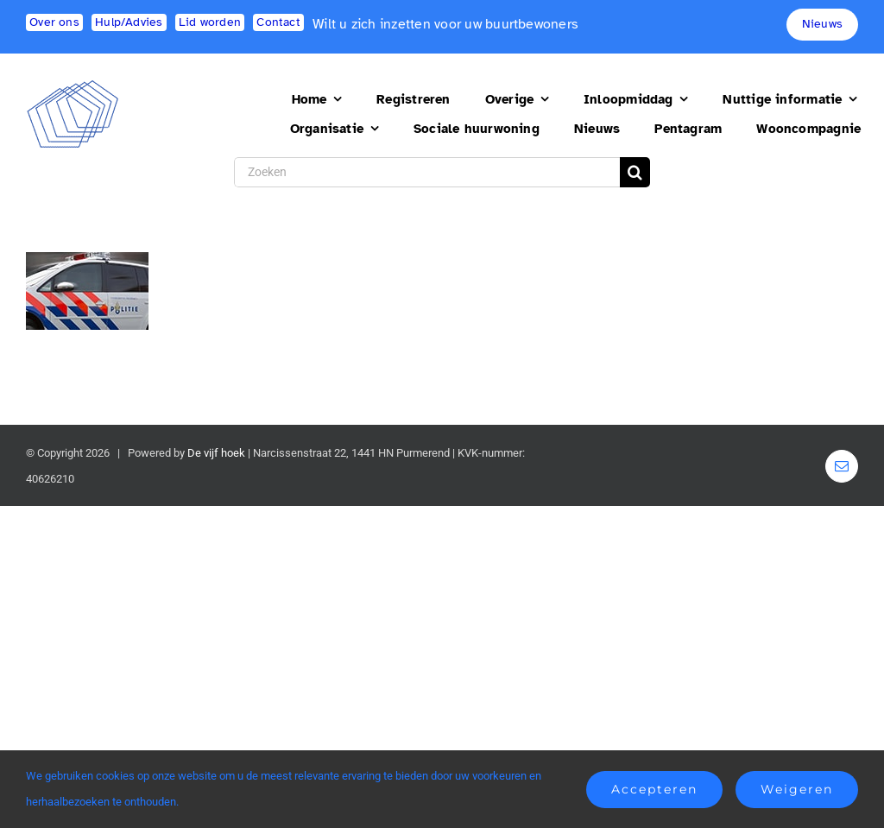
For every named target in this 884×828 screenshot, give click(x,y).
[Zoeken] (427, 172)
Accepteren (654, 789)
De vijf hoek (216, 452)
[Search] (635, 172)
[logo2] (73, 87)
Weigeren (797, 789)
